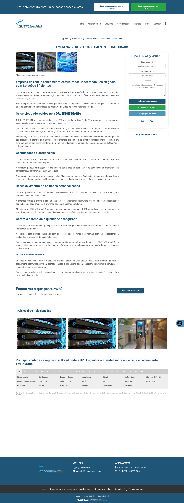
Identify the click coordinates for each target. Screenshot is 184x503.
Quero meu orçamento (130, 291)
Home (81, 24)
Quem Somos (94, 24)
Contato (157, 24)
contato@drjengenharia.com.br (88, 471)
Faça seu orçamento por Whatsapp (148, 7)
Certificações (123, 24)
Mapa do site (138, 489)
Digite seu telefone (147, 71)
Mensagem (147, 81)
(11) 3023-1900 (81, 467)
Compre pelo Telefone (147, 114)
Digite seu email (147, 62)
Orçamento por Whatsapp (147, 108)
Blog (147, 24)
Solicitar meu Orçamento (147, 101)
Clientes (137, 24)
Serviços (109, 24)
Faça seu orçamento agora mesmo (111, 7)
